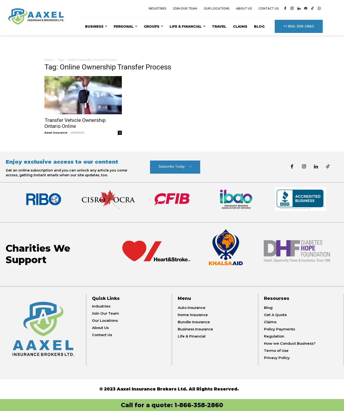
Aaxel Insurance (55, 132)
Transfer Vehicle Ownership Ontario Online (75, 123)
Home (48, 60)
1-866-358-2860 (198, 405)
